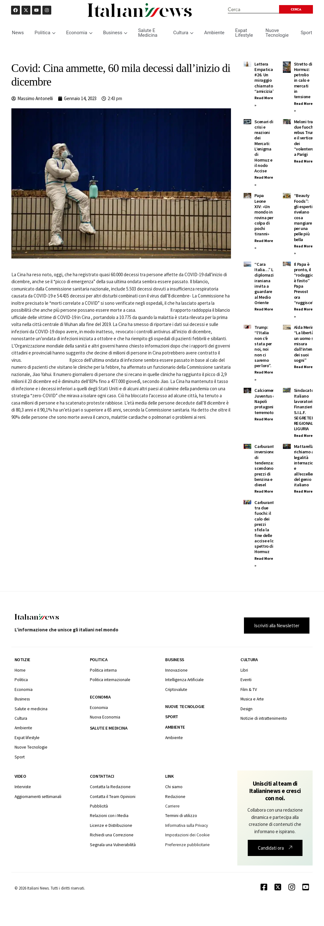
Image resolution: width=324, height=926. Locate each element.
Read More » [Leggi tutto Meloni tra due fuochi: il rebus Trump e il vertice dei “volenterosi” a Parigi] (304, 161)
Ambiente (214, 32)
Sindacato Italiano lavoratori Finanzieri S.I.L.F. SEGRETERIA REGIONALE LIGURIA (306, 409)
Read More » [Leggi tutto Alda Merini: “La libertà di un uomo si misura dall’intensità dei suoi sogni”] (304, 366)
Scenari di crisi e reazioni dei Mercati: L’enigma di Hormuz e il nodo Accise (263, 146)
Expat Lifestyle (244, 33)
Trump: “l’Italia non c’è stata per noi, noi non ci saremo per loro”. (263, 346)
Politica (44, 32)
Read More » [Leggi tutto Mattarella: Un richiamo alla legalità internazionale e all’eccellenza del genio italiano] (304, 491)
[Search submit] (296, 9)
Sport (306, 32)
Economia (79, 32)
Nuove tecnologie (185, 706)
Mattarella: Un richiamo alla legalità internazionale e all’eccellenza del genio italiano (307, 466)
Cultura (183, 32)
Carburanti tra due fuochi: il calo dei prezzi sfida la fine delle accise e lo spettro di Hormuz (264, 527)
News (18, 32)
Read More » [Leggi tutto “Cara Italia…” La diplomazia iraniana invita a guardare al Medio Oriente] (265, 309)
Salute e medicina (108, 728)
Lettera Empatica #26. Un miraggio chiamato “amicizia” (264, 77)
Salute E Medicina (147, 33)
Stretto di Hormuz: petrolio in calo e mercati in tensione (303, 80)
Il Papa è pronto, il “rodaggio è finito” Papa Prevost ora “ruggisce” (304, 283)
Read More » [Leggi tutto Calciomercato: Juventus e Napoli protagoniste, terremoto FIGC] (265, 419)
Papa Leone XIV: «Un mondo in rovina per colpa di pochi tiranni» (263, 215)
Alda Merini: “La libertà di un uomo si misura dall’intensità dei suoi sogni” (307, 343)
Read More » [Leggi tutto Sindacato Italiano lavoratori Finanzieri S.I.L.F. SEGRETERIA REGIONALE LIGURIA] (304, 435)
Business (115, 32)
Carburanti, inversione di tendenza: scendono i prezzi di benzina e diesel (265, 466)
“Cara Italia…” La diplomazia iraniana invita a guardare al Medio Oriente (265, 283)
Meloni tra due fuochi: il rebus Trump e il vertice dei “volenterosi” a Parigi (306, 138)
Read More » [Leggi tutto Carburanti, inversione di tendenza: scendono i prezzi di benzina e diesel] (265, 491)
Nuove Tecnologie (277, 33)
